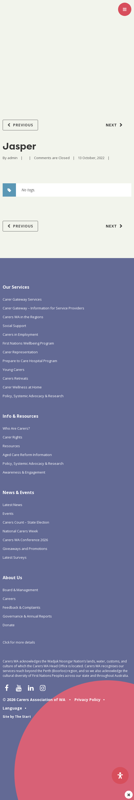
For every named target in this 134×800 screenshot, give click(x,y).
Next (111, 124)
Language (12, 708)
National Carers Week (20, 531)
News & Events (18, 492)
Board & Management (20, 589)
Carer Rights (12, 437)
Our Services (16, 287)
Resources (11, 445)
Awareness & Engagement (24, 472)
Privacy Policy (87, 699)
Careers (9, 598)
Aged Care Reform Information (27, 454)
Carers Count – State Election (26, 522)
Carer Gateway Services (22, 299)
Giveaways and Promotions (25, 548)
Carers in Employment (20, 334)
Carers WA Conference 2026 (25, 539)
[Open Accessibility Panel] (120, 775)
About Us (12, 578)
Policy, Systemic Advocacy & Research (33, 395)
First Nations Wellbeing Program (28, 343)
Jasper (19, 146)
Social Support (14, 325)
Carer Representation (20, 352)
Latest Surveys (15, 557)
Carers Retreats (15, 378)
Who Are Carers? (16, 428)
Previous (23, 124)
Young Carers (13, 369)
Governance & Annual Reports (27, 616)
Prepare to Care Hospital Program (30, 360)
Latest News (12, 504)
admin (12, 157)
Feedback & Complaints (21, 607)
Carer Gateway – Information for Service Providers (43, 308)
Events (8, 513)
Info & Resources (20, 416)
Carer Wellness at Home (22, 387)
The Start (23, 716)
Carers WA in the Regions (23, 316)
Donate (9, 625)
